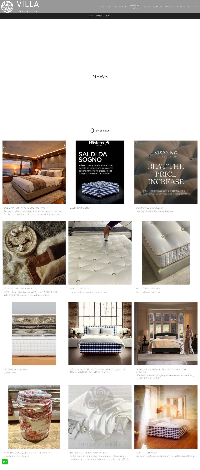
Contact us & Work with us (171, 6)
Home (92, 16)
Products (120, 6)
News (147, 6)
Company (105, 6)
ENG (195, 6)
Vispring (135, 6)
